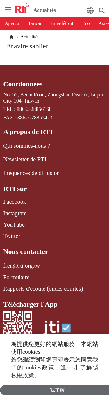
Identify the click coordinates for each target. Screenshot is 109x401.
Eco (86, 23)
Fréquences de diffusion (31, 173)
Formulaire (16, 277)
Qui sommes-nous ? (26, 146)
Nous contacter (25, 251)
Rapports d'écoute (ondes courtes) (43, 288)
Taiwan (35, 23)
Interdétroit (62, 23)
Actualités (29, 36)
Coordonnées (22, 84)
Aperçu (12, 23)
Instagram (15, 213)
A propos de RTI (28, 131)
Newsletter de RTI (24, 159)
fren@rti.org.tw (21, 266)
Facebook (14, 201)
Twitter (11, 236)
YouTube (14, 224)
